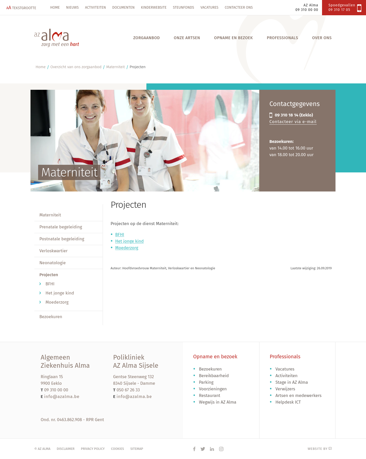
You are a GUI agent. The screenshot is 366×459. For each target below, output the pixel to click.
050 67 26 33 (128, 390)
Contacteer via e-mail (293, 121)
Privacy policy (93, 448)
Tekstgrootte (21, 7)
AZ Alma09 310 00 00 (306, 7)
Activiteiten (95, 7)
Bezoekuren (50, 316)
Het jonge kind (59, 293)
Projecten (138, 67)
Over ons (322, 37)
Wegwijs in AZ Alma (217, 402)
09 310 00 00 (56, 390)
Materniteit (115, 67)
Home (55, 7)
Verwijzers (285, 389)
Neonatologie (52, 262)
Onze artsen (187, 37)
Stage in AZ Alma (292, 382)
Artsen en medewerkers (299, 395)
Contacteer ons (239, 7)
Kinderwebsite (154, 7)
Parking (206, 382)
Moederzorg (57, 302)
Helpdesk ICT (288, 402)
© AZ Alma (42, 448)
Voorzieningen (213, 389)
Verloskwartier (53, 251)
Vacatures (210, 7)
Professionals (282, 37)
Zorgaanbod (146, 37)
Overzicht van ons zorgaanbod (75, 67)
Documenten (123, 7)
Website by (320, 449)
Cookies (117, 448)
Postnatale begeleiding (61, 239)
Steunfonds (183, 7)
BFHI (49, 284)
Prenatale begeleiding (60, 227)
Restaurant (209, 395)
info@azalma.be (61, 396)
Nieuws (72, 7)
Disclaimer (65, 448)
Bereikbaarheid (214, 375)
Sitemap (136, 448)
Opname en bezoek (233, 37)
